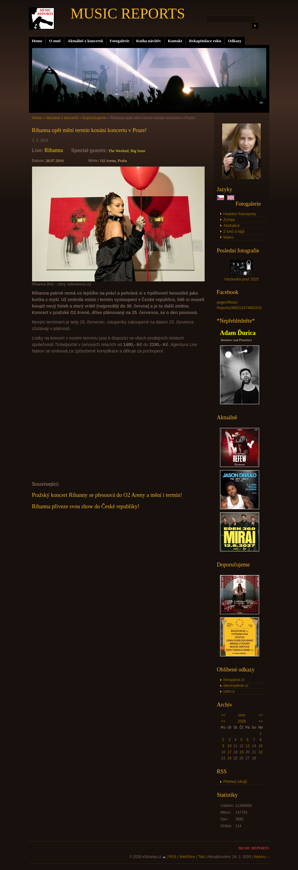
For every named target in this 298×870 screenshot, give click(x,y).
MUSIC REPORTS (128, 13)
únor (242, 715)
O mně (55, 40)
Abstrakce (231, 226)
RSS (172, 857)
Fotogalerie (119, 40)
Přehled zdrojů (235, 781)
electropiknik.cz (236, 685)
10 (229, 746)
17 (229, 752)
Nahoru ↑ (261, 857)
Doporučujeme (94, 118)
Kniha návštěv (148, 40)
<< (223, 715)
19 (241, 752)
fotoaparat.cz (234, 680)
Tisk (201, 857)
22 (261, 752)
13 (248, 746)
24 (229, 758)
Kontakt (175, 40)
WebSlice (187, 857)
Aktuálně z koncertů (85, 40)
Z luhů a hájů (234, 231)
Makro (228, 237)
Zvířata (229, 220)
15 (261, 746)
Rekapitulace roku (205, 40)
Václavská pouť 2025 (241, 279)
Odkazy (235, 40)
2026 (242, 721)
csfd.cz (229, 691)
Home (37, 40)
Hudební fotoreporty (239, 214)
